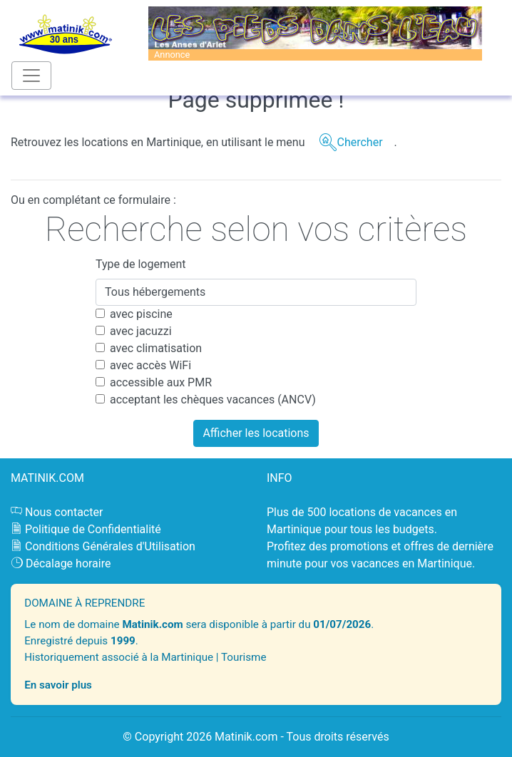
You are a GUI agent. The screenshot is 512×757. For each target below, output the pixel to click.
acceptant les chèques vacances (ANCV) (213, 399)
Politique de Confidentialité (93, 529)
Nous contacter (64, 512)
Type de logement (141, 264)
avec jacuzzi (141, 331)
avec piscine (141, 314)
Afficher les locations (256, 433)
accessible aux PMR (161, 382)
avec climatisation (156, 348)
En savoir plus (58, 685)
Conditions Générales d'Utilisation (110, 546)
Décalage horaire (68, 563)
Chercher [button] (359, 142)
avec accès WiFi (150, 365)
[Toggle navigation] (31, 75)
